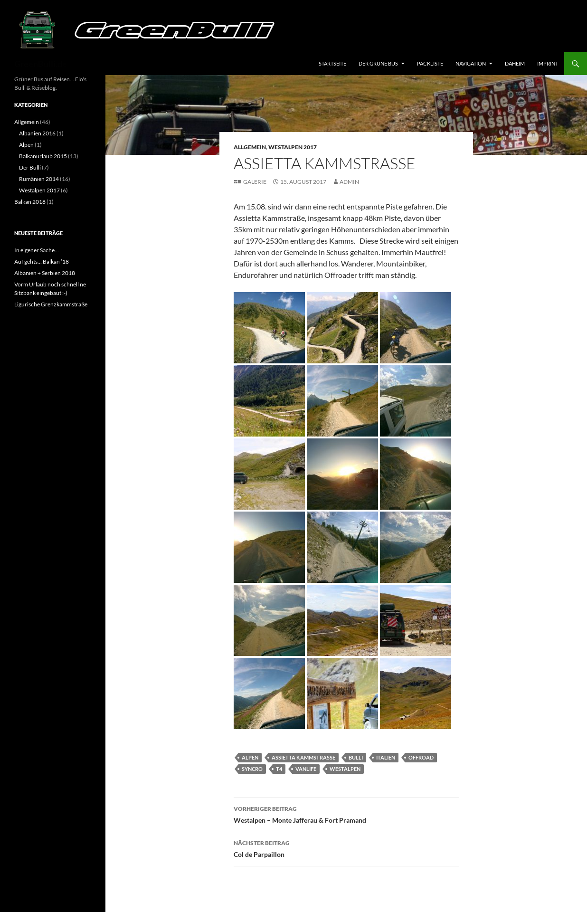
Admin (349, 181)
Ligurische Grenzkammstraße (50, 304)
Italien (385, 757)
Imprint (547, 63)
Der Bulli (30, 167)
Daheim (515, 63)
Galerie (254, 181)
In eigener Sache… (36, 250)
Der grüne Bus (378, 63)
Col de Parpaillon (346, 847)
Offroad (421, 757)
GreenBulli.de (40, 63)
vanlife (305, 769)
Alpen (250, 757)
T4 (279, 769)
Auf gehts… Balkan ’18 (41, 261)
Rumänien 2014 (39, 178)
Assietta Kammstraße (303, 757)
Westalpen (345, 769)
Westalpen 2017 (292, 147)
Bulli (356, 757)
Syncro (252, 769)
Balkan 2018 (30, 201)
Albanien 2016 (37, 133)
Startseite (332, 63)
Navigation (470, 63)
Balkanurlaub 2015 (43, 156)
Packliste (430, 63)
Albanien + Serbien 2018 (44, 272)
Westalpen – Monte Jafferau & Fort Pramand (346, 813)
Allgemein (250, 147)
